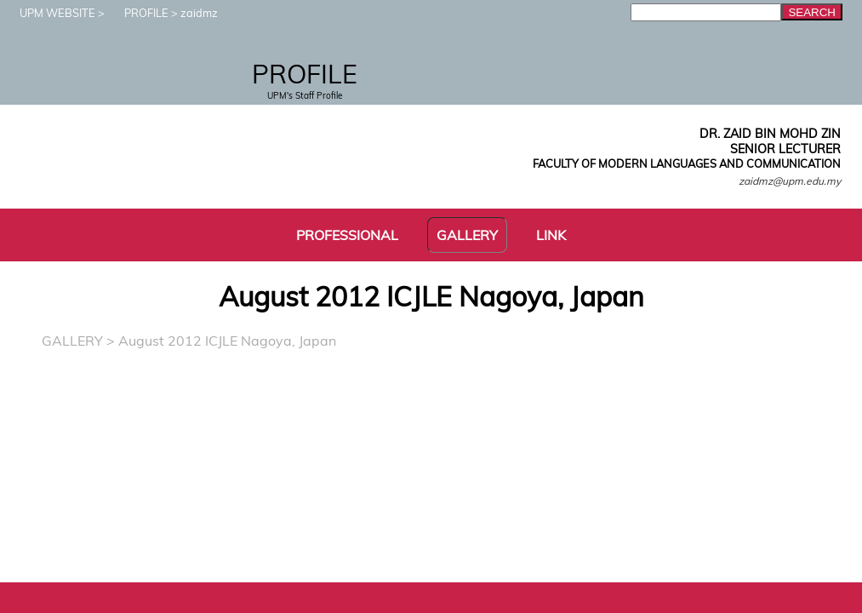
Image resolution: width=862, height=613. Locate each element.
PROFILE (137, 13)
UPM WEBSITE (49, 13)
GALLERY (72, 340)
